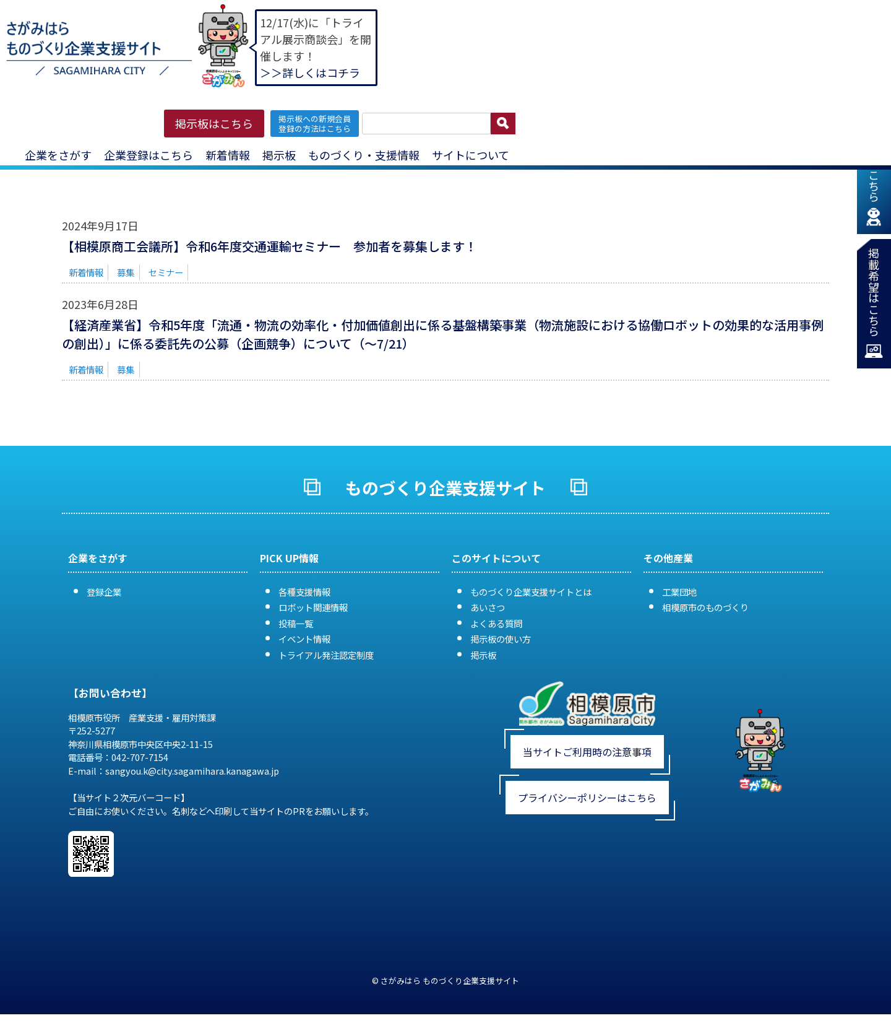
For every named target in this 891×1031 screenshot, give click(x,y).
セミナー (165, 272)
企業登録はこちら (148, 155)
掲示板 (279, 155)
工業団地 (679, 591)
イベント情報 (304, 638)
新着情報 (227, 155)
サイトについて (470, 155)
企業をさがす (58, 155)
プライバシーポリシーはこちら (587, 797)
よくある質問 (496, 623)
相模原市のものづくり (705, 607)
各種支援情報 (304, 591)
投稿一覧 (295, 623)
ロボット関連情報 (313, 607)
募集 (125, 272)
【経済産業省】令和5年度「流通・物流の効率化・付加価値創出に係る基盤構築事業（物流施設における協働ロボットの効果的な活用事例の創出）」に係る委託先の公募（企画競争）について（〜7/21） (443, 334)
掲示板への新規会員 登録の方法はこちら (314, 123)
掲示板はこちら (214, 123)
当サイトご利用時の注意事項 (587, 751)
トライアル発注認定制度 (326, 654)
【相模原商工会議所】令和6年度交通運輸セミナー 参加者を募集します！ (269, 246)
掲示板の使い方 (500, 638)
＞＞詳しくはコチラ (310, 72)
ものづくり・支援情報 (364, 155)
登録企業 (104, 591)
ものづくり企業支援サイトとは (531, 591)
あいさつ (487, 607)
